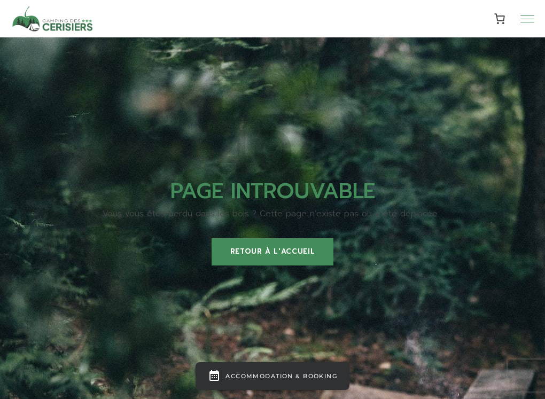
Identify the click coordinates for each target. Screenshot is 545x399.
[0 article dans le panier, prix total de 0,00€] (500, 19)
